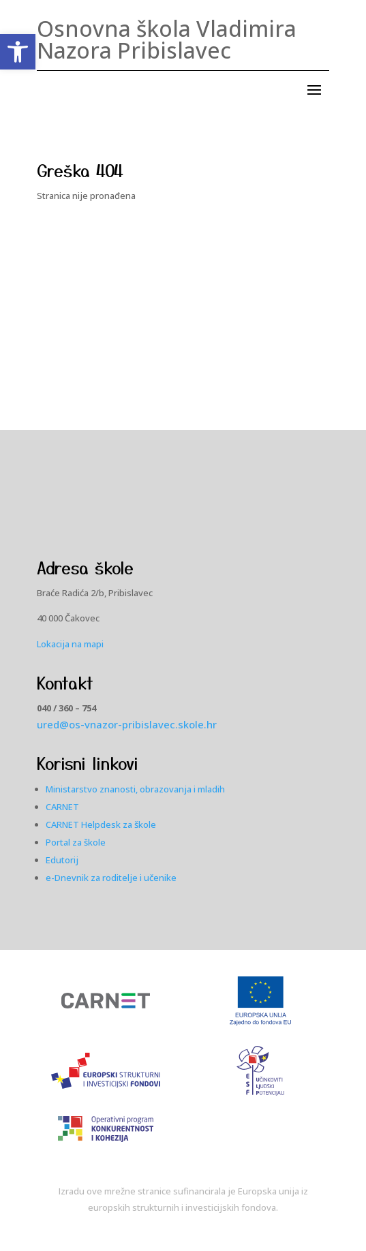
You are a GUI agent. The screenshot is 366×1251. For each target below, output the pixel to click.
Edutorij (62, 860)
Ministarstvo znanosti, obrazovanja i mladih (135, 789)
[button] (17, 52)
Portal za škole (76, 842)
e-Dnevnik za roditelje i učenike (111, 877)
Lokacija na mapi (70, 644)
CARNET (62, 807)
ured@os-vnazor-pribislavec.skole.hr (127, 724)
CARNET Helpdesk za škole (101, 824)
